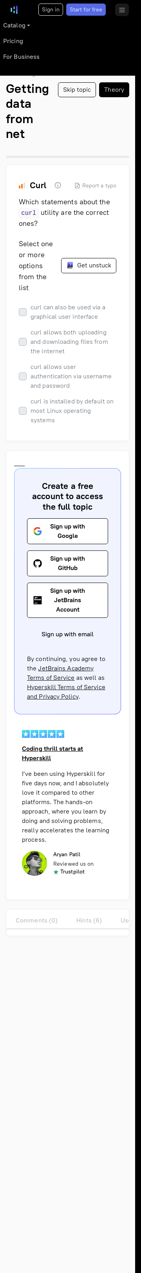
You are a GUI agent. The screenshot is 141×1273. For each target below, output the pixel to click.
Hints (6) (89, 920)
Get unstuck (88, 265)
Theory (114, 89)
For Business (21, 56)
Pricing (13, 41)
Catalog (14, 25)
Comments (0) (37, 920)
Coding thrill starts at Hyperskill (52, 753)
